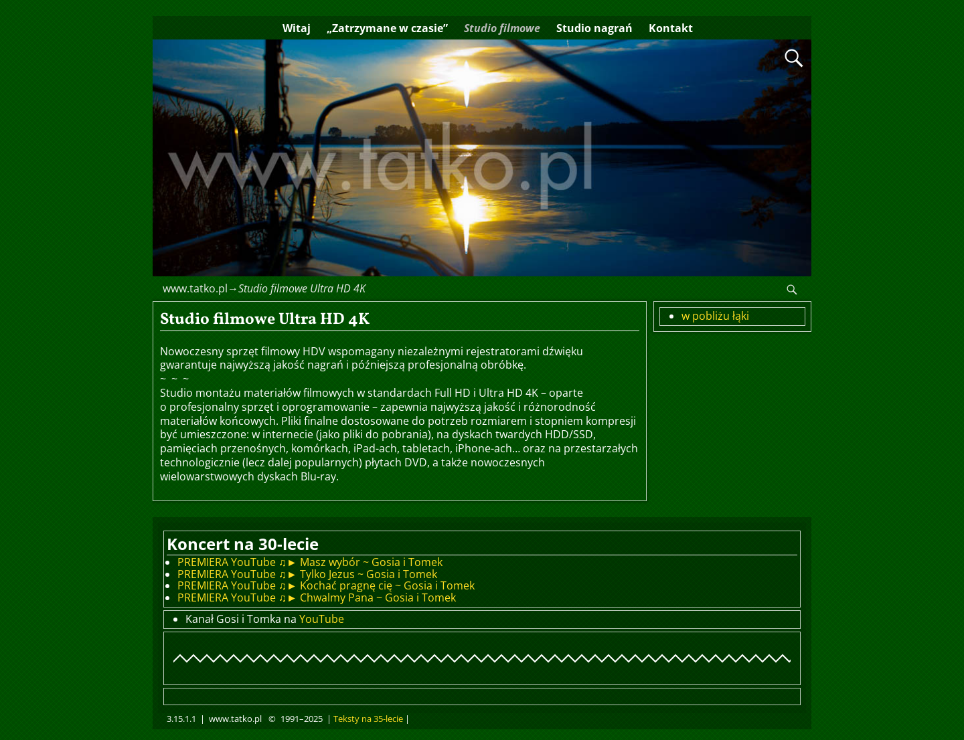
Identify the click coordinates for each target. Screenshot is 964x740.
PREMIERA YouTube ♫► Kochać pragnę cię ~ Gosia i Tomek (326, 585)
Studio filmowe (502, 28)
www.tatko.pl (195, 288)
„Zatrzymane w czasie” (387, 28)
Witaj (297, 28)
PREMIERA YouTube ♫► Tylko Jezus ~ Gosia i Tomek (307, 574)
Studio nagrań (594, 28)
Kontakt (671, 28)
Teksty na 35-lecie (368, 719)
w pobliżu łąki (715, 315)
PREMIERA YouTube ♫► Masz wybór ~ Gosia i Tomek (310, 562)
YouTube (321, 619)
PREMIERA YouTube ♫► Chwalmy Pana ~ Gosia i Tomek (316, 597)
